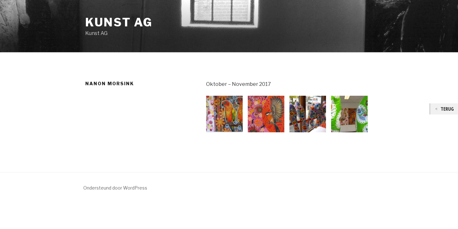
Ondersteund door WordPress (115, 188)
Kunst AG (119, 22)
